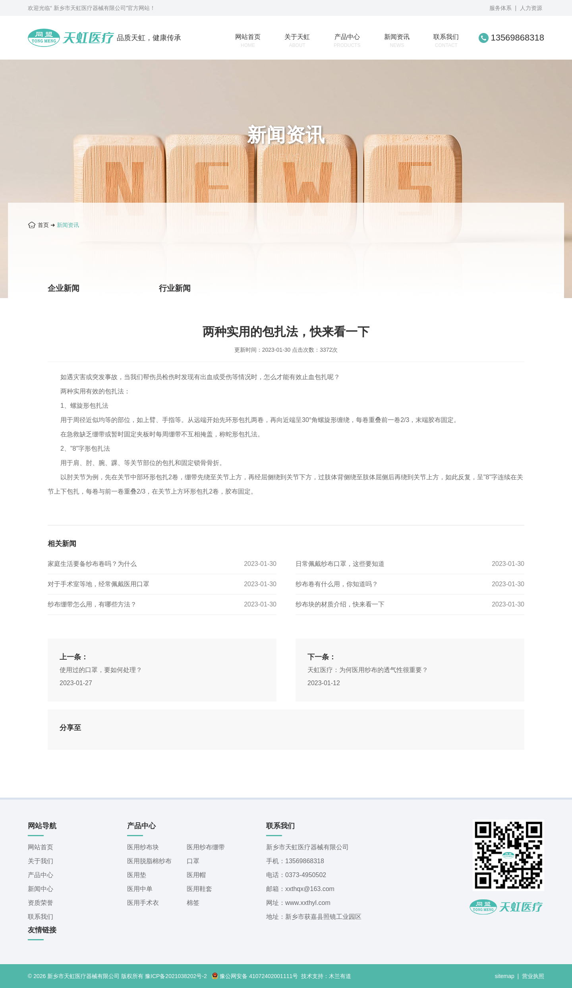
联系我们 (446, 40)
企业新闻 (63, 288)
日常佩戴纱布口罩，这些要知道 (340, 563)
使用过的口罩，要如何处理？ (101, 669)
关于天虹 (297, 40)
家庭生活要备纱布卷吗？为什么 (92, 563)
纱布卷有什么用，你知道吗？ (337, 584)
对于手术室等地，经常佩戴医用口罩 (98, 584)
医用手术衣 (143, 902)
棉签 (193, 902)
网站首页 (248, 40)
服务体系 (500, 8)
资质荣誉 (40, 902)
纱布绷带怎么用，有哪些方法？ (92, 604)
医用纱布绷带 (206, 847)
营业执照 (533, 976)
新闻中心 (40, 888)
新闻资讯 (397, 40)
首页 (43, 225)
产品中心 (347, 40)
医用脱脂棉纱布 (149, 861)
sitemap (504, 976)
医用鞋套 (199, 888)
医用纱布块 (143, 847)
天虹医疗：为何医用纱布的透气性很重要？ (367, 669)
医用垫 (136, 875)
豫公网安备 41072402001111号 (254, 976)
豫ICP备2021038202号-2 (176, 976)
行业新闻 (175, 288)
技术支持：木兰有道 (326, 976)
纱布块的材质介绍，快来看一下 (340, 604)
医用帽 (196, 875)
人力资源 (531, 8)
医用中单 (140, 888)
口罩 (193, 861)
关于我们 (40, 861)
